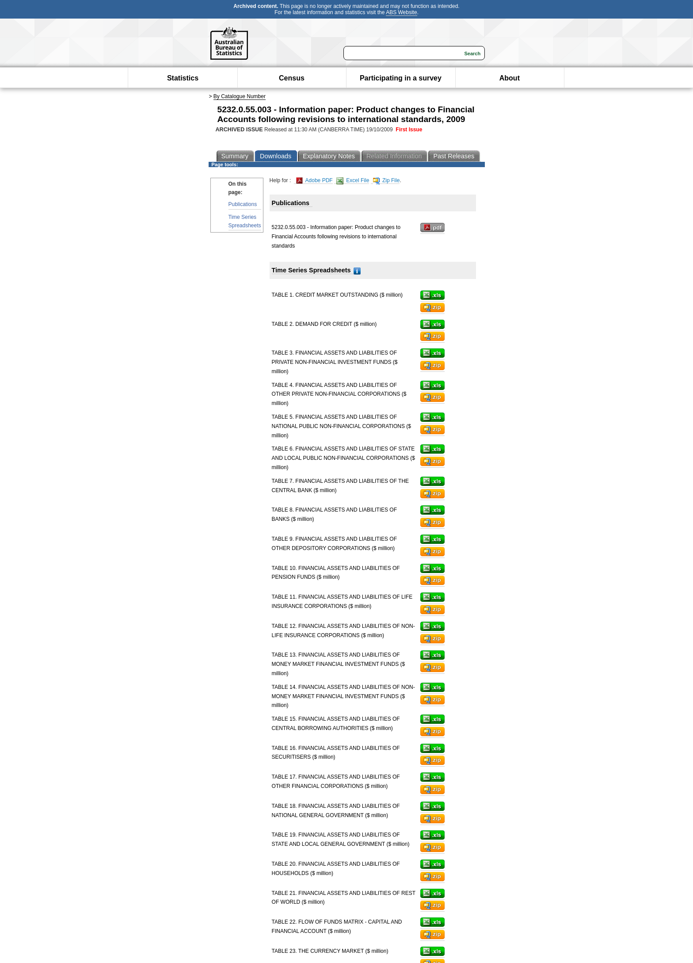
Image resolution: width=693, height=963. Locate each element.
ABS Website (401, 12)
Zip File (386, 180)
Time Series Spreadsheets (244, 221)
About (509, 78)
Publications (242, 204)
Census (292, 78)
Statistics (182, 78)
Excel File (352, 180)
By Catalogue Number (239, 96)
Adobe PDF (314, 180)
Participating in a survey (401, 78)
